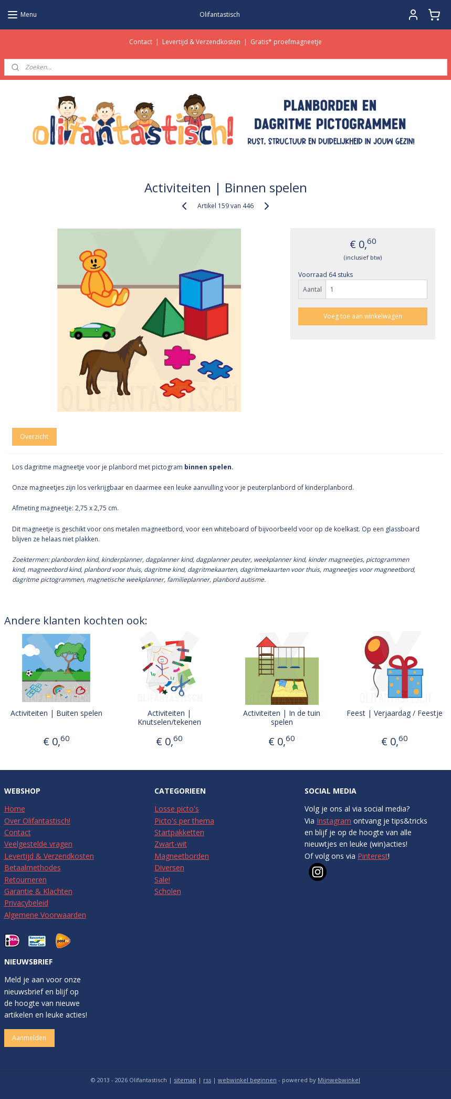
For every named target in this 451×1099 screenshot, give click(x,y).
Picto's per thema (184, 821)
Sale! (162, 880)
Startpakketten (179, 832)
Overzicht (34, 436)
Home (14, 809)
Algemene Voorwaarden (45, 915)
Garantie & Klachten (38, 891)
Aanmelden (29, 1037)
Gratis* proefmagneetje (286, 41)
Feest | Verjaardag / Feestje (395, 713)
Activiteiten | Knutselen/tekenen (169, 718)
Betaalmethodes (32, 867)
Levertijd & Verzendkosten (201, 41)
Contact (140, 41)
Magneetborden (181, 856)
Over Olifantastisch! (37, 821)
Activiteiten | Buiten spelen (56, 713)
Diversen (169, 867)
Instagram (334, 821)
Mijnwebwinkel (339, 1080)
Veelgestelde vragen (38, 844)
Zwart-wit (170, 844)
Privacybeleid (26, 903)
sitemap (185, 1080)
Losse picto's (176, 809)
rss (207, 1080)
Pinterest (373, 856)
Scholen (167, 891)
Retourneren (25, 880)
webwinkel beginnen (247, 1080)
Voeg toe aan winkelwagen (362, 316)
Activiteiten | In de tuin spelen (281, 718)
